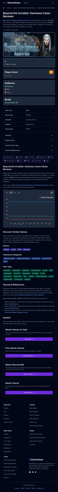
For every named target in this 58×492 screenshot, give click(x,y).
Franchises (7, 451)
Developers (7, 444)
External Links (29, 140)
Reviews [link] (19, 157)
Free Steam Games (36, 441)
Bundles (6, 419)
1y (15, 192)
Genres (6, 434)
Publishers (7, 448)
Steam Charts (8, 422)
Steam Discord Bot (10, 463)
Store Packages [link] (9, 161)
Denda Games (30, 124)
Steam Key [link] (41, 157)
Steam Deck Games (36, 426)
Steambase (32, 463)
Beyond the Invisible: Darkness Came (15, 20)
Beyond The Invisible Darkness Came (24, 8)
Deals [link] (50, 157)
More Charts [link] (36, 161)
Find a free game (29, 355)
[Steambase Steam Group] (33, 472)
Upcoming (33, 422)
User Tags (7, 441)
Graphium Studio (31, 119)
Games (9, 8)
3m (7, 192)
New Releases (34, 419)
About (33, 488)
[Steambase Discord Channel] (30, 472)
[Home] (3, 8)
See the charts (29, 392)
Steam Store (13, 304)
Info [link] (19, 161)
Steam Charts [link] (8, 157)
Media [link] (26, 161)
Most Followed (34, 415)
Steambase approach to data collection (31, 295)
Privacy (17, 488)
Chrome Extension (10, 460)
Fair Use (28, 488)
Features (29, 135)
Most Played (34, 411)
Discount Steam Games (37, 437)
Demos (6, 415)
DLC (5, 411)
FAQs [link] (46, 161)
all (19, 192)
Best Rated (33, 408)
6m (11, 192)
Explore (6, 477)
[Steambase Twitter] (35, 472)
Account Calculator (10, 474)
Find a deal (29, 339)
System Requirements (29, 150)
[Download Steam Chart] (52, 192)
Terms (22, 488)
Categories (7, 437)
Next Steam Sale (9, 470)
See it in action (29, 374)
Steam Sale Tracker (36, 434)
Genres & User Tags (29, 145)
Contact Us (40, 488)
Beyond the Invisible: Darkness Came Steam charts (30, 185)
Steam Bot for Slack (10, 467)
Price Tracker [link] (30, 157)
